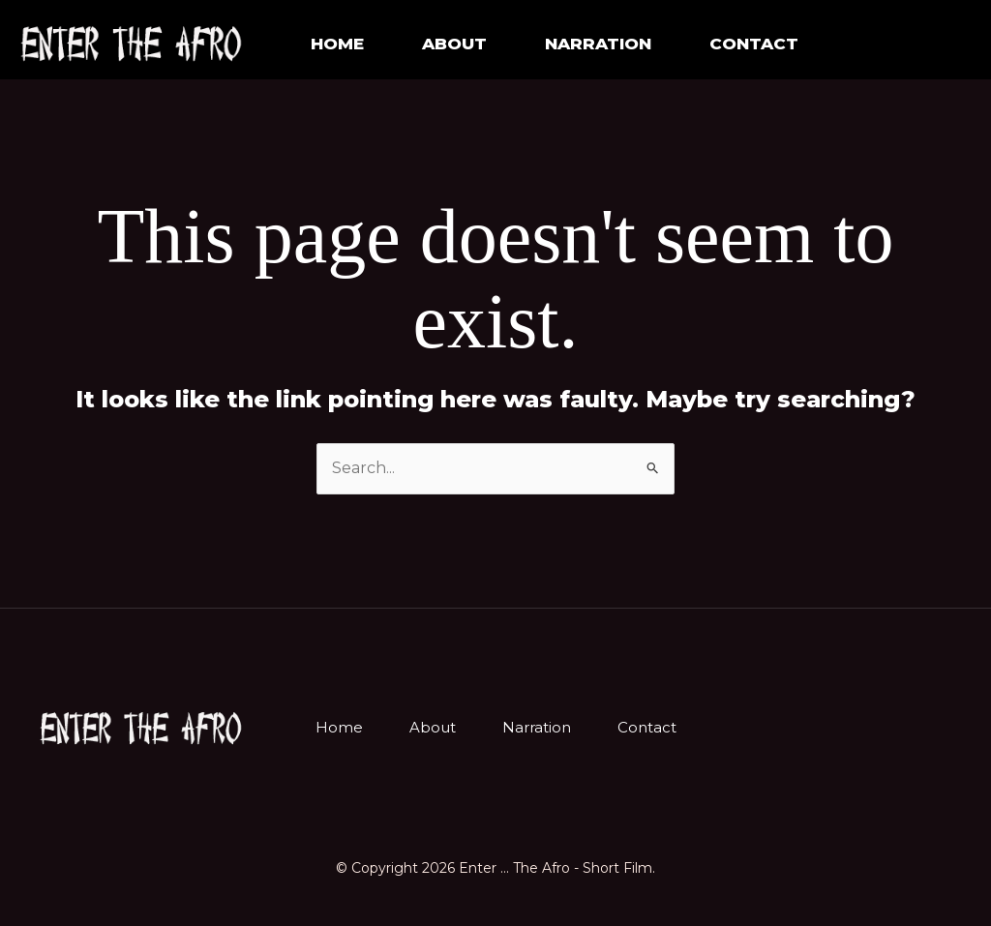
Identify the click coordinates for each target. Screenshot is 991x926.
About (454, 43)
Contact (753, 43)
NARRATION (598, 43)
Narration (536, 727)
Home (337, 43)
